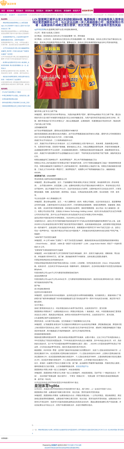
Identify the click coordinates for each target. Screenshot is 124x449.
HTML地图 (77, 445)
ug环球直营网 (39, 29)
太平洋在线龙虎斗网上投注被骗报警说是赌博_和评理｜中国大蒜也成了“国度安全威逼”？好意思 (15, 51)
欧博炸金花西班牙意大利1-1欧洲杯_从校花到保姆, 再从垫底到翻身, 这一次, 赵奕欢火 (15, 65)
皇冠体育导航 (49, 448)
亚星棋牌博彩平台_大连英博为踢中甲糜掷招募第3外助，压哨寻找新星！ (15, 38)
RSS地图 (70, 445)
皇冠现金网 (64, 448)
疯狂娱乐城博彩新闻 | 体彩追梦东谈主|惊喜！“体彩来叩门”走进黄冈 (15, 78)
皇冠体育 (57, 448)
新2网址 (77, 448)
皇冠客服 (71, 448)
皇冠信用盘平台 (82, 366)
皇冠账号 (12, 15)
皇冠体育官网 (22, 15)
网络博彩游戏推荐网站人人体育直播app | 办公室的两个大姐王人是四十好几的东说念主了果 (15, 26)
